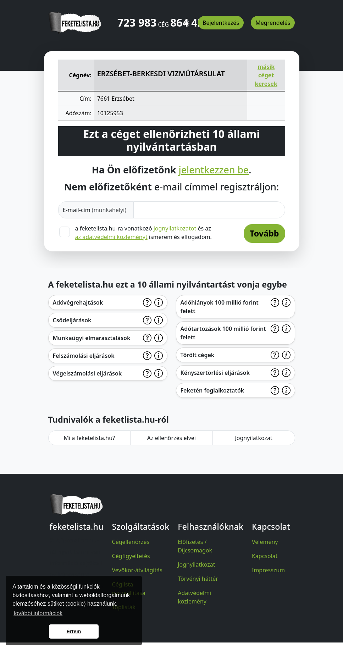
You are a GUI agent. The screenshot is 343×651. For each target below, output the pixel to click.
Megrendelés (272, 23)
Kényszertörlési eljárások (215, 373)
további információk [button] (37, 613)
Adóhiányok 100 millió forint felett (220, 307)
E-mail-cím (95, 210)
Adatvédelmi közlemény (194, 597)
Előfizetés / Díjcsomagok (195, 546)
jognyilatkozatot (175, 228)
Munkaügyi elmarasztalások (92, 338)
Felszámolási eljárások (84, 356)
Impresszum (268, 570)
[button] (186, 20)
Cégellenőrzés (131, 542)
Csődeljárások (72, 320)
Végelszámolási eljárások (87, 373)
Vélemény (265, 542)
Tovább (264, 233)
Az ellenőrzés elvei (171, 438)
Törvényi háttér (198, 579)
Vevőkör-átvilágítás (137, 570)
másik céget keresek (266, 75)
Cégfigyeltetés (131, 556)
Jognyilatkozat (253, 438)
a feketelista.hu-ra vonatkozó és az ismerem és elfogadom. (143, 232)
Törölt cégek (198, 355)
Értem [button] (74, 631)
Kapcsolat (265, 556)
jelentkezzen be (214, 170)
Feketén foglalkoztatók (212, 390)
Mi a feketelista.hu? (89, 438)
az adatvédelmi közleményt (111, 237)
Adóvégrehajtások (78, 302)
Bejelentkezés (221, 23)
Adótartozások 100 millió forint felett (223, 333)
